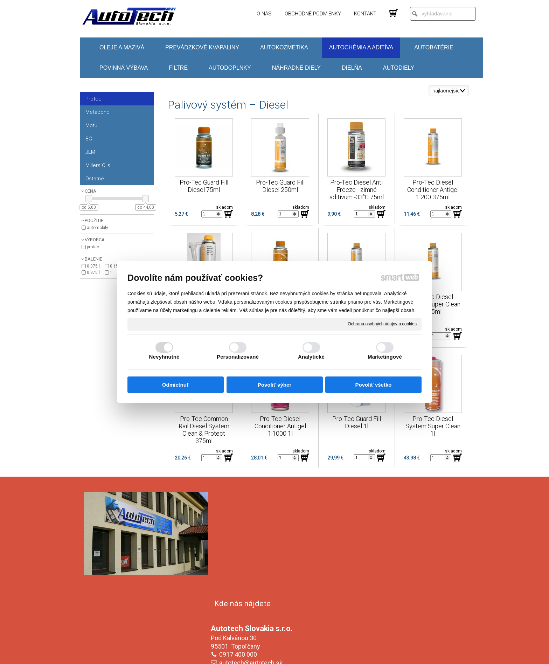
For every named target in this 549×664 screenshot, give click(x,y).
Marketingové (385, 357)
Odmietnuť (175, 385)
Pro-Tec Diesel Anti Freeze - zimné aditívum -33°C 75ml (356, 190)
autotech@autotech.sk (252, 555)
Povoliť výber (274, 385)
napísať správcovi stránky (267, 653)
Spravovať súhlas (391, 653)
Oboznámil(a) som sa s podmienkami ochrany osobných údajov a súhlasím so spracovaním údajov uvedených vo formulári (405, 611)
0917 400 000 (239, 547)
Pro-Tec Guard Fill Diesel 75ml (205, 186)
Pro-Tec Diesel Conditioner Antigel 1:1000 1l (281, 426)
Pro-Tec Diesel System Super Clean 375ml (433, 304)
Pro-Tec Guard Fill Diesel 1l (357, 422)
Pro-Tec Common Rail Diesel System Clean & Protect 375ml (205, 429)
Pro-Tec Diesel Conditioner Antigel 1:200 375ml (433, 190)
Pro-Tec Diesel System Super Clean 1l (433, 426)
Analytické (311, 357)
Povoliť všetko (373, 385)
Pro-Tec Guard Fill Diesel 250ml (281, 186)
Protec (93, 246)
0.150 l (116, 266)
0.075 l (93, 266)
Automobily (97, 227)
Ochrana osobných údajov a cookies (382, 323)
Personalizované (238, 357)
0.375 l (93, 272)
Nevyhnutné (164, 357)
